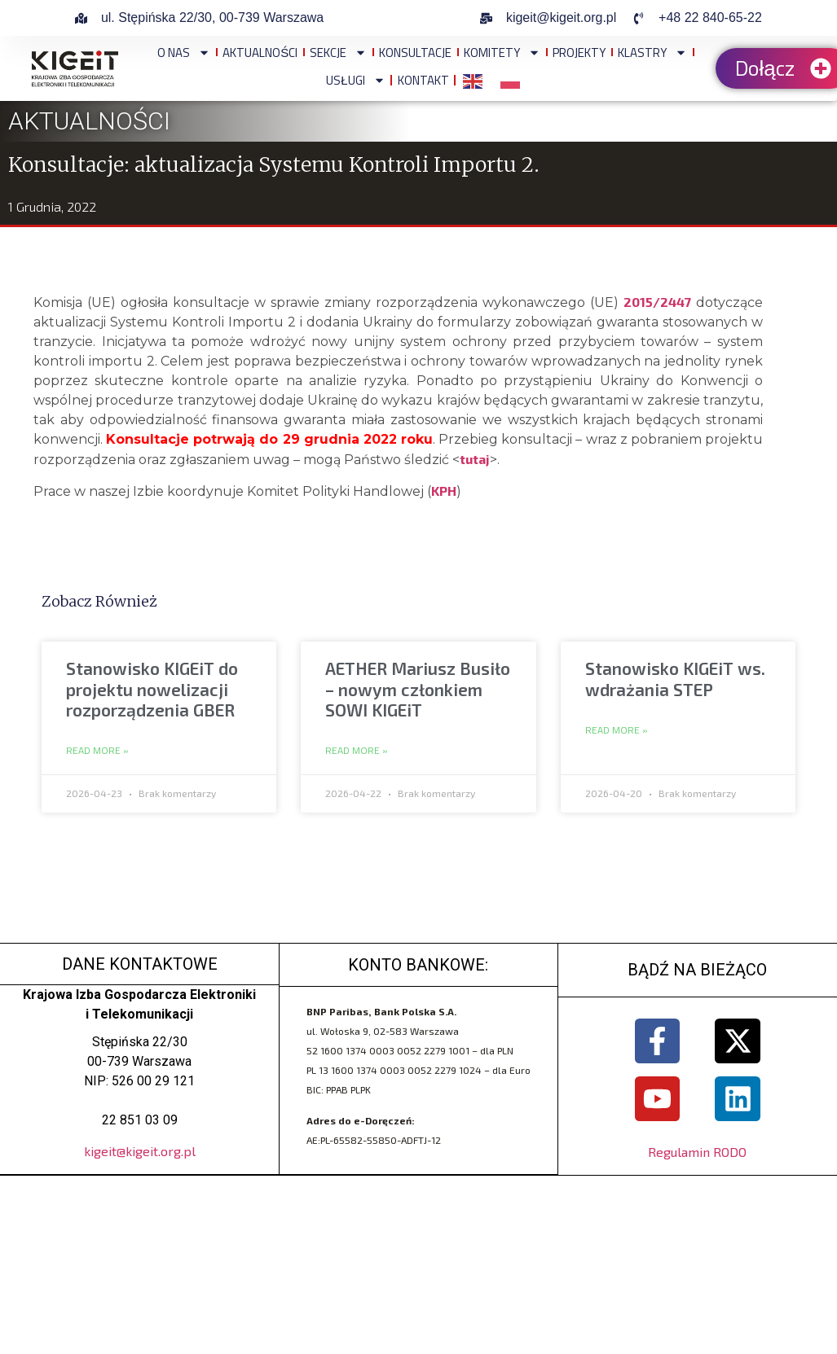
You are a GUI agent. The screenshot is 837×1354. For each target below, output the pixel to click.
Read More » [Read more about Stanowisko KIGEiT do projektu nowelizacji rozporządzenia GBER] (97, 750)
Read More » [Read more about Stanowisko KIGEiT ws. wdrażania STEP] (616, 730)
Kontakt (423, 80)
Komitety (502, 52)
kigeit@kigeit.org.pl (140, 1151)
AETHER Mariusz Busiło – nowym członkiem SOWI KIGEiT (417, 688)
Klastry (652, 52)
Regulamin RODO (697, 1151)
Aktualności (259, 52)
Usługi (355, 80)
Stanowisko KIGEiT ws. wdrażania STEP (675, 678)
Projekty (579, 52)
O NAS (183, 52)
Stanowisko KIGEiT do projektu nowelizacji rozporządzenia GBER (152, 688)
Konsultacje (415, 52)
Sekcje (338, 52)
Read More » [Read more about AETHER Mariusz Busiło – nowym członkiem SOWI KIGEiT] (356, 750)
